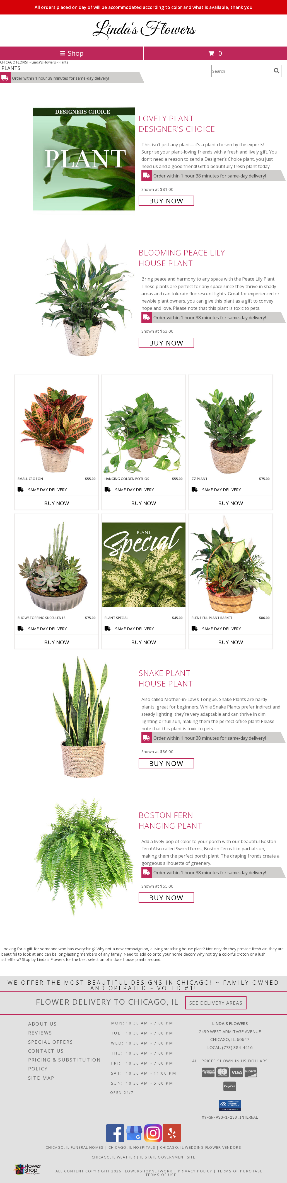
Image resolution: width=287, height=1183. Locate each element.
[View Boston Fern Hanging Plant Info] (84, 855)
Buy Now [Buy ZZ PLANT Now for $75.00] (230, 503)
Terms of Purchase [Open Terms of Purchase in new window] (240, 1170)
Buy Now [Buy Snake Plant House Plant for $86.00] (166, 763)
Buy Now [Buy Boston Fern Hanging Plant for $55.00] (166, 897)
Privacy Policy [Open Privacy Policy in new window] (195, 1170)
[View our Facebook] (115, 1140)
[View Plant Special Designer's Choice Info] (143, 564)
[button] (230, 1105)
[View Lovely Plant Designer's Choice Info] (84, 159)
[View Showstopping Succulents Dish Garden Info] (56, 564)
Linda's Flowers (143, 30)
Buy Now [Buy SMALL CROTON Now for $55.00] (56, 503)
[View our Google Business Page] (134, 1140)
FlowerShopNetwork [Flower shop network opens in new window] (148, 1170)
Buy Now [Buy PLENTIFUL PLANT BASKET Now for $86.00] (230, 642)
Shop (71, 53)
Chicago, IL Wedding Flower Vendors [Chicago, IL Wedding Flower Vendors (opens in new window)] (200, 1147)
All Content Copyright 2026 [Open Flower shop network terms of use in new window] (88, 1170)
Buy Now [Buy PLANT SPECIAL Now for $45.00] (143, 642)
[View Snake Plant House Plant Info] (84, 717)
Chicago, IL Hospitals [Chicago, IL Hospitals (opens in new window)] (131, 1147)
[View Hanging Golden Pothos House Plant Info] (143, 425)
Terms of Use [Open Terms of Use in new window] (161, 1174)
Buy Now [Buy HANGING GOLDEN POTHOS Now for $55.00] (143, 503)
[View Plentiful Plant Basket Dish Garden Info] (230, 564)
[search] (276, 71)
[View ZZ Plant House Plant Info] (230, 425)
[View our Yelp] (172, 1140)
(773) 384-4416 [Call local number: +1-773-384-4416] (237, 1047)
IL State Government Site (167, 1156)
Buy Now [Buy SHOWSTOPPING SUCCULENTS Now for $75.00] (56, 642)
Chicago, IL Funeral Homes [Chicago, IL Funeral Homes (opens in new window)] (75, 1147)
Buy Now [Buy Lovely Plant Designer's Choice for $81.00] (166, 200)
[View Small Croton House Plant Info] (56, 425)
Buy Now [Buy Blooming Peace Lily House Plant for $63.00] (166, 342)
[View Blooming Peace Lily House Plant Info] (84, 297)
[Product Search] (241, 71)
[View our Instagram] (153, 1140)
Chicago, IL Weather (114, 1156)
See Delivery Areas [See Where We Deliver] (216, 1003)
